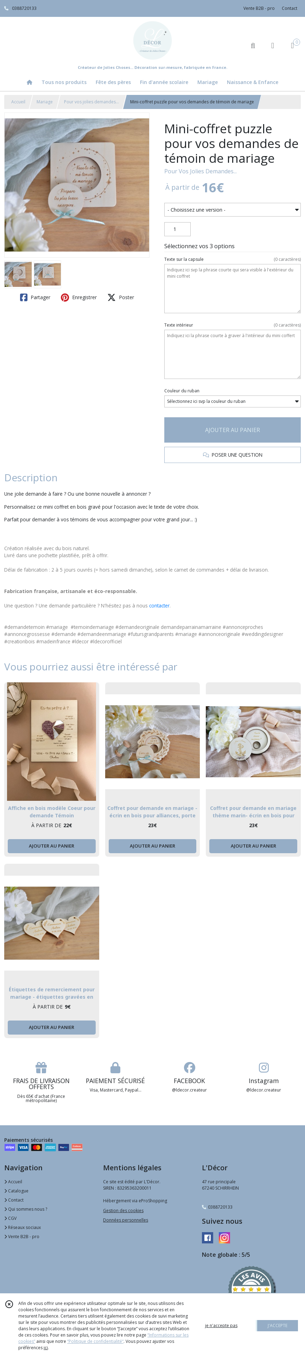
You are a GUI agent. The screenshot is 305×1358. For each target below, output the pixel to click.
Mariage (45, 102)
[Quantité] (177, 229)
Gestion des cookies (123, 1211)
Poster (120, 297)
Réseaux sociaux (22, 1227)
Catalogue (16, 1191)
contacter (159, 605)
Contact (289, 8)
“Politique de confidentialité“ (95, 1341)
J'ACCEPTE (277, 1325)
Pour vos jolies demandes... (91, 102)
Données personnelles (125, 1220)
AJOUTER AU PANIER (232, 430)
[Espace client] (272, 45)
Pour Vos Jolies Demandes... (200, 171)
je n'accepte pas (221, 1325)
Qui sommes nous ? (25, 1209)
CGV (10, 1218)
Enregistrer (79, 297)
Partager (35, 297)
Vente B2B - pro (21, 1237)
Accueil (18, 102)
